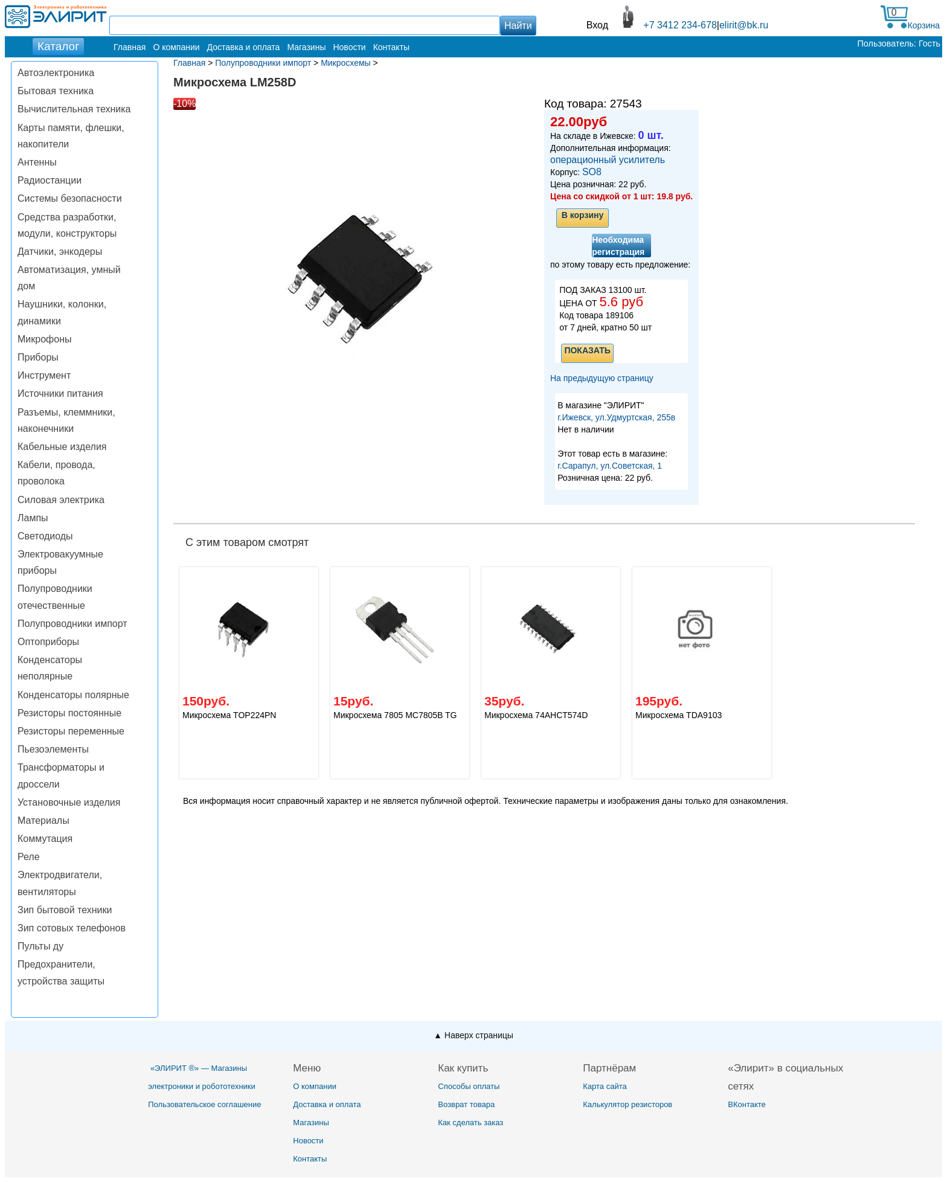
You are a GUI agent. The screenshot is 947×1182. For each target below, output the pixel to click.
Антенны (37, 162)
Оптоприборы (48, 642)
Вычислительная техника (74, 109)
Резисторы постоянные (69, 713)
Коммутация (45, 839)
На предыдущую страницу (601, 378)
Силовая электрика (61, 500)
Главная (130, 47)
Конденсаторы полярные (73, 695)
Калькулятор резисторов (627, 1104)
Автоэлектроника (56, 73)
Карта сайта (604, 1086)
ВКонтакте (747, 1104)
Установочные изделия (69, 802)
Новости (349, 47)
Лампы (33, 518)
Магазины (306, 47)
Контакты (391, 47)
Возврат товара (466, 1104)
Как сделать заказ (470, 1122)
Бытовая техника (56, 91)
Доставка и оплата (243, 47)
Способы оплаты (468, 1086)
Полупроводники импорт (72, 623)
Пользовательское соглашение (204, 1104)
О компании (176, 47)
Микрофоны (44, 339)
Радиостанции (50, 180)
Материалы (43, 820)
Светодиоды (45, 536)
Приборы (38, 357)
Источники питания (60, 393)
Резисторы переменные (71, 731)
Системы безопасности (70, 198)
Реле (29, 857)
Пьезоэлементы (53, 749)
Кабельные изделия (62, 447)
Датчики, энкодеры (60, 251)
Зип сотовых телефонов (72, 928)
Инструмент (44, 375)
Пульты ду (40, 946)
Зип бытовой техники (65, 910)
